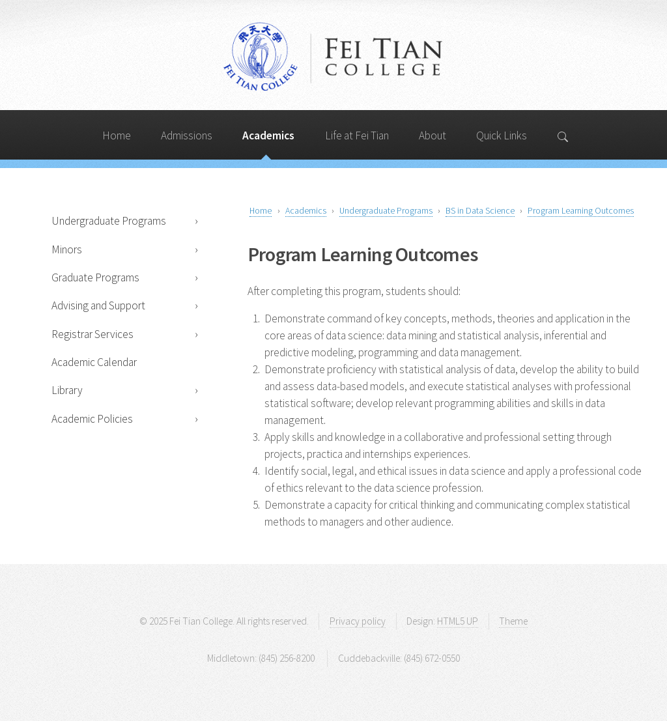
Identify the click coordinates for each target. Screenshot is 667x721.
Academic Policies (92, 419)
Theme (513, 621)
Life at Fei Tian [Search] (357, 135)
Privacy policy (358, 621)
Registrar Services (92, 334)
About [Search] (432, 135)
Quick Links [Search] (501, 135)
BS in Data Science (480, 210)
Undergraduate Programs (108, 221)
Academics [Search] (268, 135)
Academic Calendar (94, 362)
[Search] (564, 134)
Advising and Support (98, 305)
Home (260, 210)
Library (67, 390)
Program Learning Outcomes (581, 210)
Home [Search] (116, 135)
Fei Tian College (333, 58)
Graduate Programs (95, 277)
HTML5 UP (457, 621)
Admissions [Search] (186, 135)
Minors (66, 249)
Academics (305, 210)
